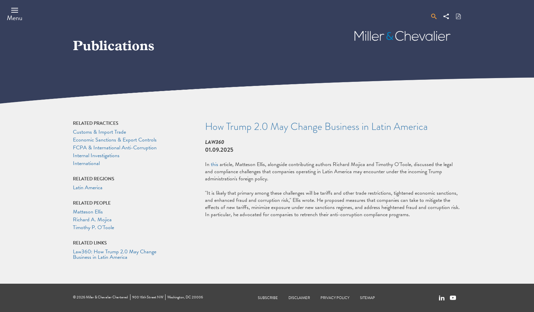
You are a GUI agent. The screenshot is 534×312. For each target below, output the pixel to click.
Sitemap (367, 298)
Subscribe (268, 298)
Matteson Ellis (88, 212)
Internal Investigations (96, 155)
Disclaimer (299, 298)
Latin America (88, 187)
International (86, 163)
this (214, 164)
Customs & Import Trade (99, 132)
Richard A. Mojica (92, 220)
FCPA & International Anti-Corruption (115, 148)
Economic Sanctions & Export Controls (115, 140)
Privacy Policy (334, 298)
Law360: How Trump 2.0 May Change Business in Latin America (114, 254)
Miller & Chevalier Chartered (107, 297)
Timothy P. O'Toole (93, 227)
